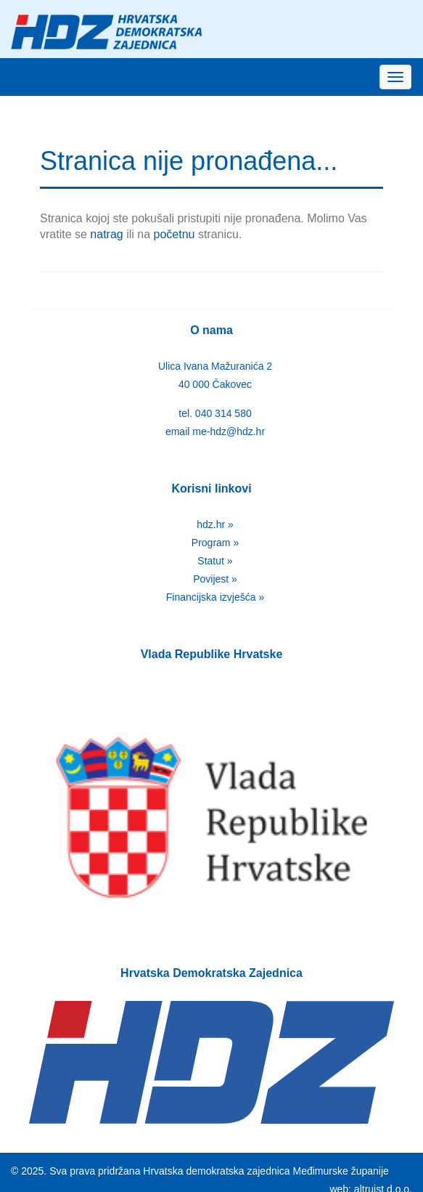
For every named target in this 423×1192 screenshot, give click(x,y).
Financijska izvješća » (215, 597)
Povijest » (215, 579)
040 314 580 (223, 413)
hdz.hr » (215, 524)
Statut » (214, 561)
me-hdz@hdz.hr (228, 431)
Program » (215, 542)
